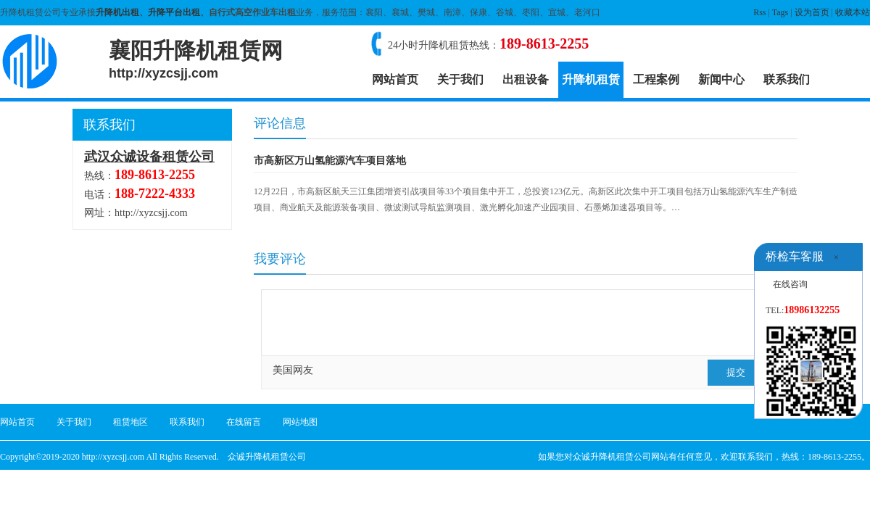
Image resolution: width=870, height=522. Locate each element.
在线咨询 (790, 284)
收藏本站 (852, 12)
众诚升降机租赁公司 (267, 457)
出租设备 (525, 79)
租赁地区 (130, 422)
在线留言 (243, 422)
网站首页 (395, 79)
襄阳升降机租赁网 (196, 59)
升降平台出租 (174, 12)
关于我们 (460, 79)
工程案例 (656, 79)
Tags (780, 12)
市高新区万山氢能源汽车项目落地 (330, 160)
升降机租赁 (591, 79)
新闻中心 (721, 79)
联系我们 (786, 79)
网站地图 (300, 422)
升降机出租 (117, 12)
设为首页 (812, 12)
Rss (759, 12)
